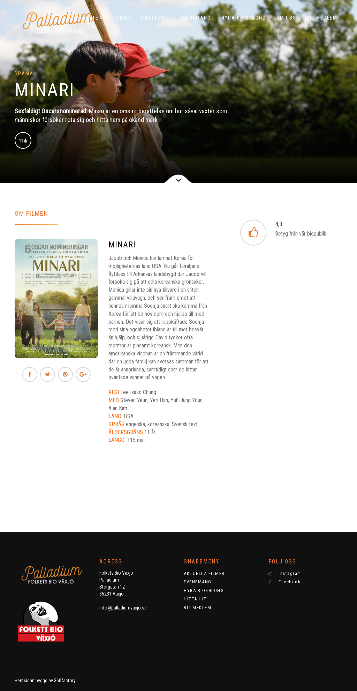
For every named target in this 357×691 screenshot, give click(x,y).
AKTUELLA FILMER (204, 573)
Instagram (284, 573)
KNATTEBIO (155, 18)
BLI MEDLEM (322, 18)
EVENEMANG (195, 18)
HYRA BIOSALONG (243, 18)
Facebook (284, 582)
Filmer (122, 18)
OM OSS (286, 18)
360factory (65, 680)
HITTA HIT (195, 598)
